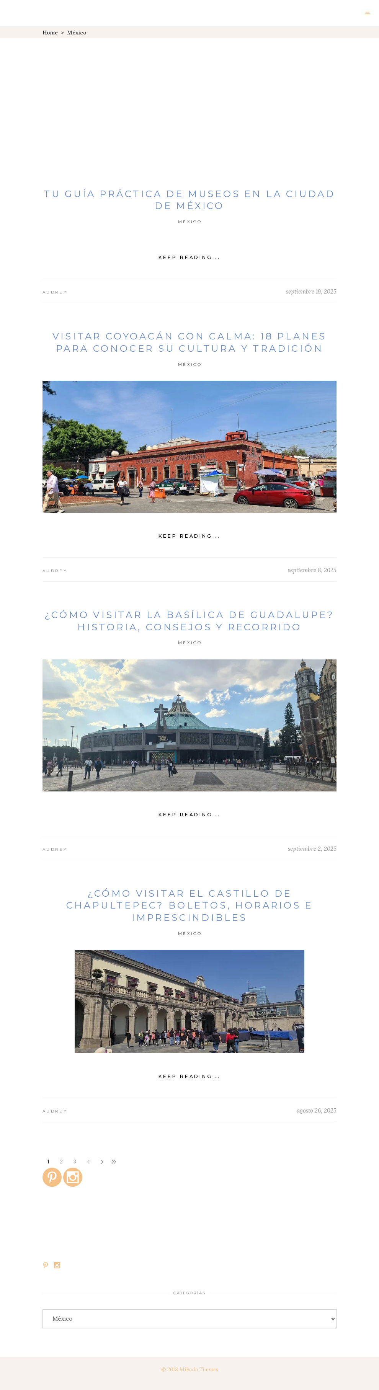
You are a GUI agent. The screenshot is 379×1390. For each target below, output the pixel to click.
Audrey (54, 292)
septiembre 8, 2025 (312, 570)
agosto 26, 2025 (317, 1110)
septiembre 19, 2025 (311, 291)
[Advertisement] (189, 95)
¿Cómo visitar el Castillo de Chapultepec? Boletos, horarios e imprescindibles (189, 905)
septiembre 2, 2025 (312, 848)
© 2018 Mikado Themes (189, 1369)
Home (50, 32)
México (190, 221)
